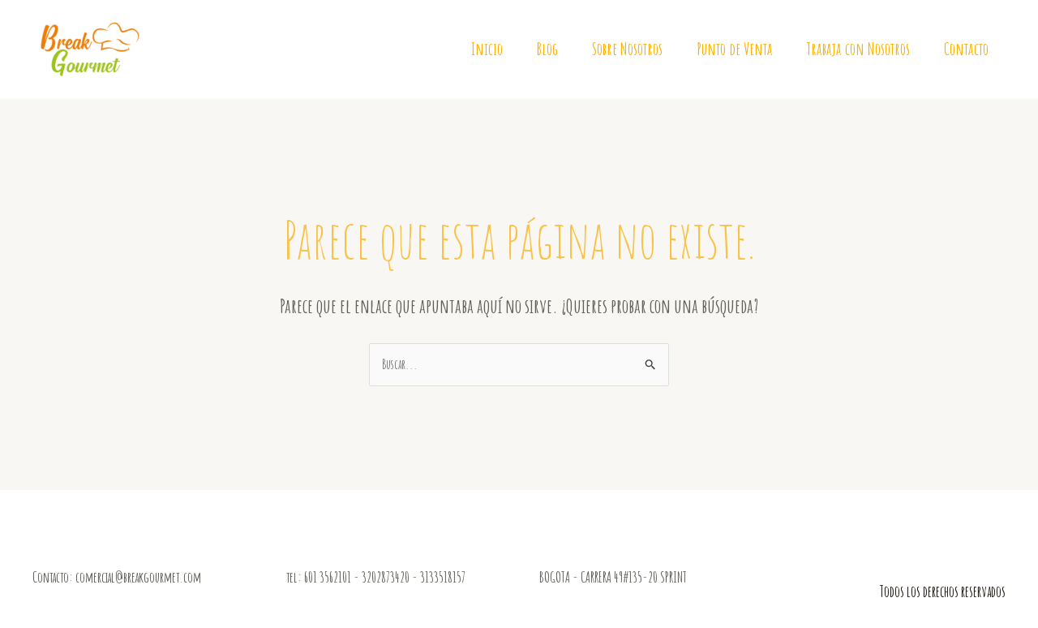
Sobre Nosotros (627, 48)
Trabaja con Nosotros (858, 48)
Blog (547, 48)
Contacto (966, 48)
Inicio (487, 48)
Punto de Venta (735, 48)
